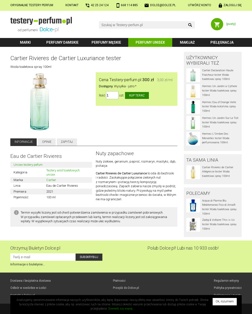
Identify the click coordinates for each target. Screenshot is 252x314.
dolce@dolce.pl (163, 5)
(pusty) (231, 24)
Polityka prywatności (228, 288)
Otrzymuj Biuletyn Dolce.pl (35, 248)
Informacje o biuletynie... (27, 264)
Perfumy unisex (150, 42)
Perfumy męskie (106, 42)
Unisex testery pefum (28, 164)
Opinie (46, 142)
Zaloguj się (232, 5)
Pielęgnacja (222, 42)
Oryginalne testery (31, 5)
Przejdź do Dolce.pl (126, 288)
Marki (25, 42)
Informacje (24, 142)
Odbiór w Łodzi (28, 288)
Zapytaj (67, 142)
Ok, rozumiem (225, 301)
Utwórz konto (199, 5)
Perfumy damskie (62, 42)
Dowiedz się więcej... (121, 308)
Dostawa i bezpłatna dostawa (30, 280)
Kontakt (72, 5)
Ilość (102, 95)
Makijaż (187, 42)
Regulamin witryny (226, 280)
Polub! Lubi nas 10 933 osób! (183, 248)
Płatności (119, 280)
